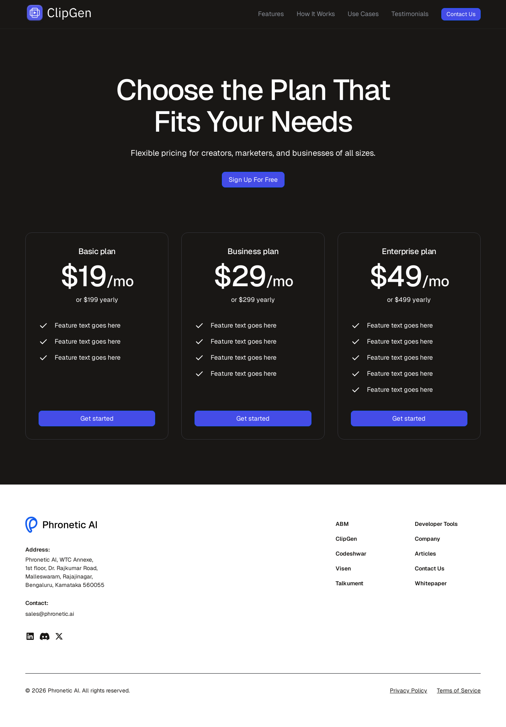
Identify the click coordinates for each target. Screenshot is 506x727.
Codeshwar (351, 553)
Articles (425, 553)
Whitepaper (431, 583)
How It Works (316, 14)
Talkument (349, 583)
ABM (342, 523)
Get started (97, 418)
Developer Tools (436, 523)
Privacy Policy (408, 690)
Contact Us (461, 14)
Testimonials (409, 14)
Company (427, 538)
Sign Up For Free (253, 179)
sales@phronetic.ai (49, 613)
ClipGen (346, 538)
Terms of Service (459, 690)
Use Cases (363, 14)
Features (271, 14)
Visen (343, 568)
